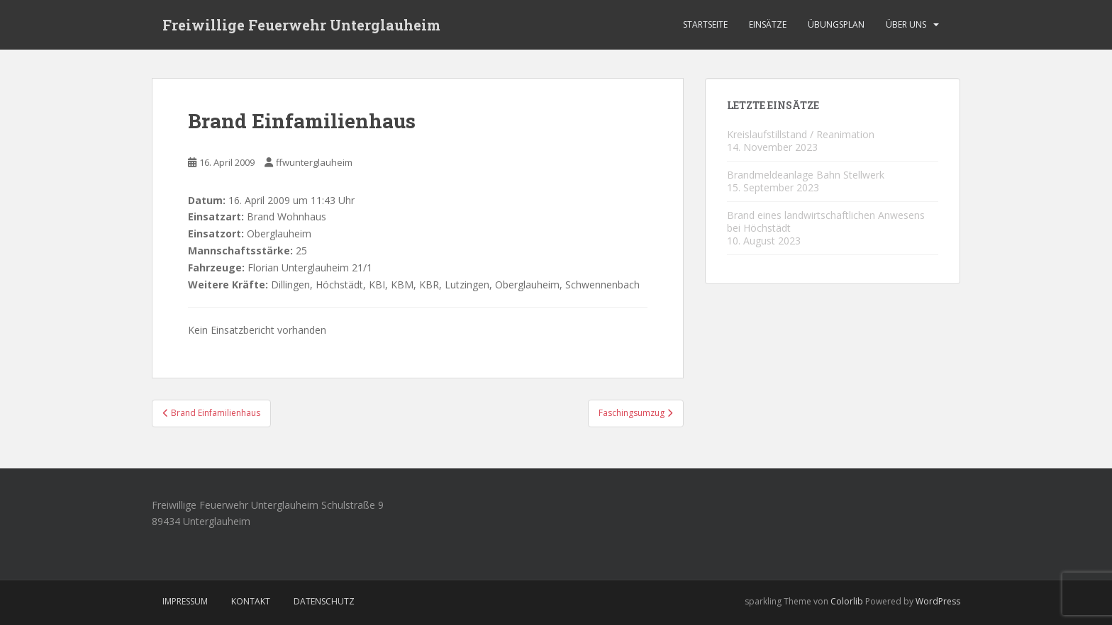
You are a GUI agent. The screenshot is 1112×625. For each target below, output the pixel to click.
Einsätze (767, 24)
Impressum (185, 601)
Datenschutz (324, 601)
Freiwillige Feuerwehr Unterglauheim (301, 25)
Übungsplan (836, 24)
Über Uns (906, 24)
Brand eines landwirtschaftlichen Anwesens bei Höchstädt (826, 221)
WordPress (938, 601)
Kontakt (250, 601)
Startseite (705, 24)
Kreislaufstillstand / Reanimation (800, 134)
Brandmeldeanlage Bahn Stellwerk (805, 174)
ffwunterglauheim (314, 162)
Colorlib (846, 601)
